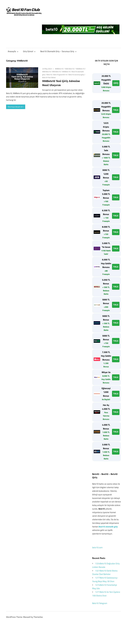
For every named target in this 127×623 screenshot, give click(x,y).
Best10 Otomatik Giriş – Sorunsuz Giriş (58, 51)
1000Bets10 (80, 68)
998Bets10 (59, 68)
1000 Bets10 (69, 68)
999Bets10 (66, 71)
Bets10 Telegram (99, 603)
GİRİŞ (115, 83)
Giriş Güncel (29, 51)
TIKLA (115, 109)
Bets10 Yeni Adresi (49, 77)
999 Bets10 (56, 71)
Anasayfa (13, 51)
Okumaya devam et (15, 106)
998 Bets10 (46, 71)
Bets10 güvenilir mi (60, 74)
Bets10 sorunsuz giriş (76, 74)
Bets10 (49, 74)
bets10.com (97, 547)
